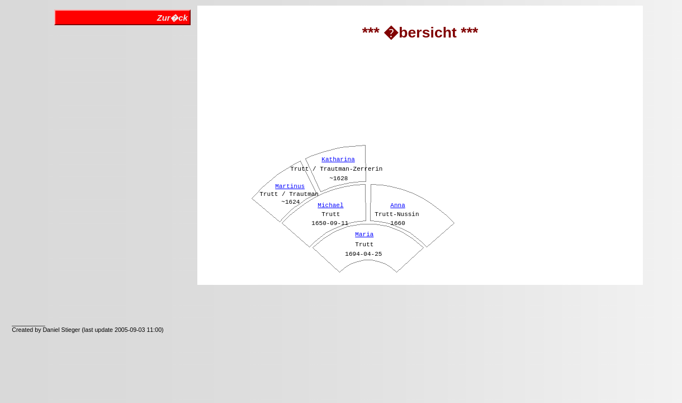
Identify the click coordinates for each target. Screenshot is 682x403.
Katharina (337, 159)
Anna (397, 205)
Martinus (290, 186)
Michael (330, 205)
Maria (364, 234)
